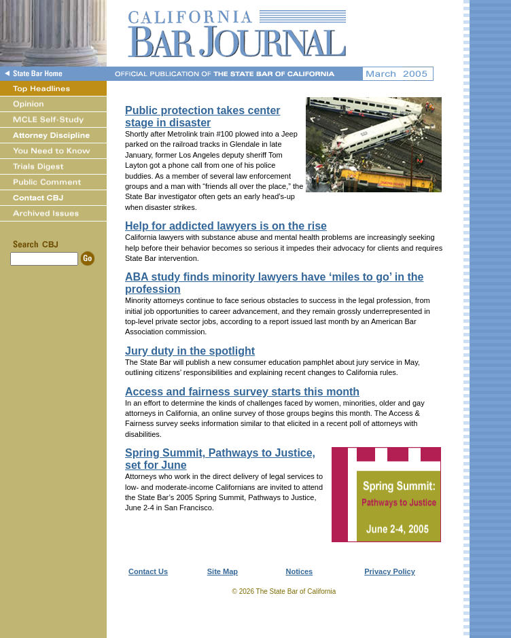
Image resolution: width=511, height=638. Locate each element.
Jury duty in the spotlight (190, 351)
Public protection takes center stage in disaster (203, 116)
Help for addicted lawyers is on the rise (226, 226)
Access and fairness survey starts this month (242, 391)
